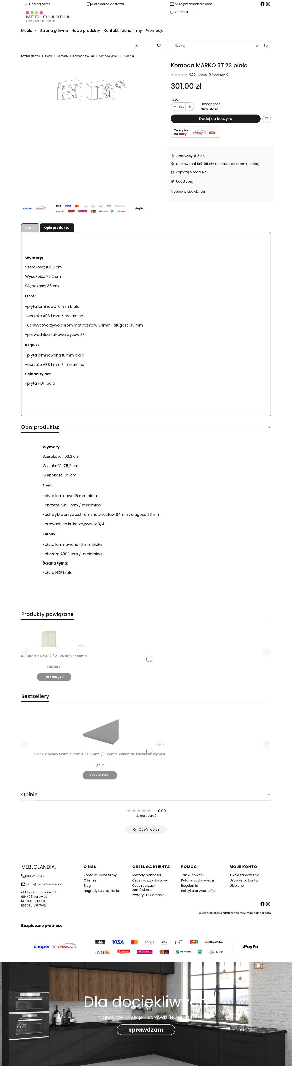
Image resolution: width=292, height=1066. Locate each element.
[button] (266, 45)
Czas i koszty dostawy (150, 880)
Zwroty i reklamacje (148, 895)
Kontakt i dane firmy (100, 875)
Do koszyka (54, 677)
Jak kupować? (192, 875)
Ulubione (237, 885)
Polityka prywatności (198, 890)
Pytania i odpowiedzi (197, 880)
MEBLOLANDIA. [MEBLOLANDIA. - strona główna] (38, 867)
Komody (62, 56)
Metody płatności (146, 875)
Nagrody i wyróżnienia (101, 890)
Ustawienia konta (244, 880)
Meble (48, 56)
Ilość (174, 99)
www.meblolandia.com (255, 913)
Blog (87, 885)
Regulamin (189, 885)
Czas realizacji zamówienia (143, 887)
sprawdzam (146, 1030)
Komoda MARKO (83, 56)
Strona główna (30, 56)
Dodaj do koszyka (215, 118)
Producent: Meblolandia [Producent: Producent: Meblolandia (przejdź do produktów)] (188, 192)
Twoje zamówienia (244, 875)
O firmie (90, 880)
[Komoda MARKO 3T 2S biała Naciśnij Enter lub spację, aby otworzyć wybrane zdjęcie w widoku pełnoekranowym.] (92, 88)
